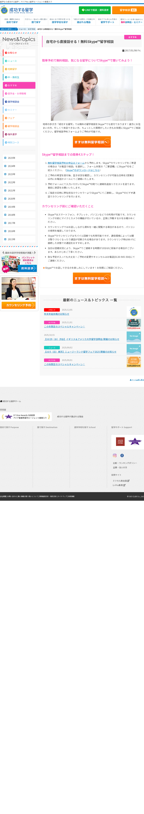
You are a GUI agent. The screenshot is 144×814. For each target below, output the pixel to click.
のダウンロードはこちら (83, 170)
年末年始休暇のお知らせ (56, 314)
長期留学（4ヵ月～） (10, 435)
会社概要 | (4, 530)
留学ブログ (117, 453)
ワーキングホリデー (9, 444)
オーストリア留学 (46, 493)
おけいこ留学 (7, 462)
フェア (10, 118)
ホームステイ (7, 453)
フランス (79, 471)
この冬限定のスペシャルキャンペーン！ (64, 327)
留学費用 (116, 435)
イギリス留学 (44, 448)
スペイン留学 (44, 484)
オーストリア (81, 488)
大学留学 (5, 488)
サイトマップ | (69, 530)
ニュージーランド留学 (48, 444)
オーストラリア (82, 440)
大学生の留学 (7, 484)
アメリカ (79, 431)
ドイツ (78, 484)
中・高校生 (12, 77)
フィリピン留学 (45, 462)
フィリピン (80, 462)
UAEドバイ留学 (45, 497)
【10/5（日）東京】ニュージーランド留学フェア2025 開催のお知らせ (80, 352)
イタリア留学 (44, 480)
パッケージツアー (8, 466)
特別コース (12, 143)
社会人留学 (6, 493)
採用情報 (78, 530)
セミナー (11, 110)
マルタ (78, 457)
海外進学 (11, 134)
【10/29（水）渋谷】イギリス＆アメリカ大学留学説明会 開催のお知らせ (81, 339)
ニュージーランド (83, 444)
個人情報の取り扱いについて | (31, 530)
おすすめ (11, 86)
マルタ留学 (43, 457)
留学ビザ (116, 448)
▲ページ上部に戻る (135, 380)
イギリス (79, 448)
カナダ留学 (43, 435)
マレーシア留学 (45, 471)
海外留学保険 (118, 444)
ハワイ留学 (43, 466)
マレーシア (80, 466)
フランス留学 (44, 475)
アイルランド (81, 453)
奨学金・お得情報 (15, 94)
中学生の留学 (7, 475)
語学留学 (5, 440)
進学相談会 (12, 102)
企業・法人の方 (117, 501)
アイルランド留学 (46, 453)
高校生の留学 (7, 480)
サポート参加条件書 (121, 462)
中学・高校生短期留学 (10, 471)
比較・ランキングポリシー (122, 496)
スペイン (79, 480)
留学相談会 (12, 126)
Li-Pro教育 (118, 518)
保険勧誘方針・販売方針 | (53, 530)
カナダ (78, 435)
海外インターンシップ (10, 448)
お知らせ (11, 53)
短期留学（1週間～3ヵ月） (12, 431)
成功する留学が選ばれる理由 (67, 414)
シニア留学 (6, 497)
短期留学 (11, 69)
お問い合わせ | (14, 530)
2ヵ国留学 (5, 457)
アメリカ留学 (44, 431)
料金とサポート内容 (121, 431)
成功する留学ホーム (10, 400)
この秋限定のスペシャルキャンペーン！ (64, 365)
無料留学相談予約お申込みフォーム (66, 163)
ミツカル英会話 (120, 514)
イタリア (79, 475)
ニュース (11, 61)
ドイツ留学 (43, 488)
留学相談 (128, 10)
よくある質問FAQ (120, 457)
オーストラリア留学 (47, 440)
